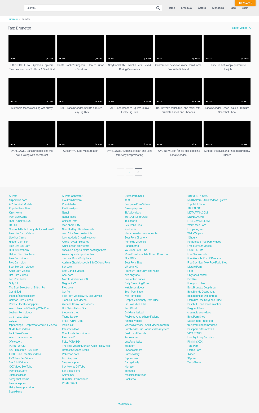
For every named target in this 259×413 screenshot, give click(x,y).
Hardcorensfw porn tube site (141, 233)
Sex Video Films (71, 370)
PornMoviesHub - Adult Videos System (147, 329)
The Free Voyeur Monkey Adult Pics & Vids (86, 345)
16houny (192, 237)
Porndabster (69, 204)
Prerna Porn (194, 350)
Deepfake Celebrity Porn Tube (142, 300)
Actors (202, 8)
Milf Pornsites (133, 295)
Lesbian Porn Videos (21, 312)
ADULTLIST (193, 208)
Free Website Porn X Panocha (204, 258)
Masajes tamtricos (135, 375)
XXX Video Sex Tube (20, 366)
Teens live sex (70, 316)
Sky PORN (131, 258)
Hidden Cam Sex (18, 241)
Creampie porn (133, 208)
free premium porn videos (202, 325)
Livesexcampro (133, 350)
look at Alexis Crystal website (78, 237)
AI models (218, 8)
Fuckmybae (131, 337)
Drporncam (131, 358)
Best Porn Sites (133, 262)
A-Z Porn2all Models (20, 204)
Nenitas (129, 366)
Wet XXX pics (195, 233)
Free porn (67, 287)
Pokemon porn (70, 354)
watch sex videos (134, 287)
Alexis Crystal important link (78, 254)
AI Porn (13, 196)
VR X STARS (194, 333)
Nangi (65, 212)
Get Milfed (15, 291)
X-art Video (131, 229)
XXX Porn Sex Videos (21, 358)
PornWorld (131, 308)
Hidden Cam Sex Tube (21, 254)
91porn (191, 358)
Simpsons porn (71, 362)
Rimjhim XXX (195, 341)
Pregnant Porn (195, 308)
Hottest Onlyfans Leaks (75, 350)
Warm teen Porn (196, 225)
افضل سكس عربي (19, 316)
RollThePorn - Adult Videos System (207, 200)
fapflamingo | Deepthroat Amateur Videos (33, 325)
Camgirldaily (132, 362)
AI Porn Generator (72, 196)
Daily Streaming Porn (137, 283)
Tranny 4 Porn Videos (74, 300)
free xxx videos (70, 329)
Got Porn (67, 291)
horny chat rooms (19, 379)
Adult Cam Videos (19, 271)
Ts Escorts (131, 221)
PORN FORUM (17, 345)
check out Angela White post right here (84, 250)
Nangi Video (69, 216)
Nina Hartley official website (78, 229)
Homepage (13, 19)
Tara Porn (193, 345)
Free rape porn (17, 383)
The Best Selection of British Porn (28, 287)
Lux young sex (195, 229)
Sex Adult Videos (18, 362)
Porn (190, 271)
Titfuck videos (133, 212)
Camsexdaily (132, 354)
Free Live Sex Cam (19, 246)
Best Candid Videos (73, 271)
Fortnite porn (69, 358)
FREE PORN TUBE (72, 320)
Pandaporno (132, 246)
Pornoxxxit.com (18, 370)
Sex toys (67, 266)
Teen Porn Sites (134, 291)
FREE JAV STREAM (198, 221)
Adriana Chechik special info (78, 262)
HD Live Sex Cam (19, 250)
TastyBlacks (194, 362)
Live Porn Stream (72, 200)
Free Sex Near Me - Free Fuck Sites (207, 262)
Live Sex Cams (17, 237)
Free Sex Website (197, 254)
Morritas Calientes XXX (75, 279)
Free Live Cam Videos (21, 233)
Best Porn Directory (136, 237)
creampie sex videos (199, 312)
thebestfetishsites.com (22, 295)
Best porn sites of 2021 (200, 329)
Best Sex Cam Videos (21, 266)
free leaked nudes (135, 279)
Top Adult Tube (196, 204)
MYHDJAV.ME (195, 216)
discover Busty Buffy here (76, 258)
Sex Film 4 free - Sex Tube (23, 350)
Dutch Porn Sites (134, 196)
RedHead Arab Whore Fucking (142, 316)
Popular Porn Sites (19, 208)
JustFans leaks (17, 375)
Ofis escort (15, 341)
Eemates (130, 370)
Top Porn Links (17, 279)
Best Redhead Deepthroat (202, 295)
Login (245, 8)
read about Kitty (71, 225)
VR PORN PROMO (197, 196)
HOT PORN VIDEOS (20, 221)
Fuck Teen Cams (18, 333)
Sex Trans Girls (133, 225)
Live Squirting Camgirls (200, 337)
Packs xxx (130, 379)
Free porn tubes (196, 283)
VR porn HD (131, 266)
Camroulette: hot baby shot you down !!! (31, 229)
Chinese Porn (69, 221)
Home (171, 8)
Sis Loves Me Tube (135, 304)
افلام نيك (13, 320)
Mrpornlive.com (18, 200)
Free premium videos (199, 246)
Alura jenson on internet (75, 246)
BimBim (192, 279)
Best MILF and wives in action (204, 304)
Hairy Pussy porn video (22, 387)
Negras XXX (69, 283)
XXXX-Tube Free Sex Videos (25, 354)
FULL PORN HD (71, 341)
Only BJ (13, 283)
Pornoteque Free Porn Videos (204, 241)
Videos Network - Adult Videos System (147, 325)
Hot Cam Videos (18, 275)
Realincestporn (70, 208)
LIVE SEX (186, 8)
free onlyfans (132, 275)
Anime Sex (68, 375)
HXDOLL (14, 225)
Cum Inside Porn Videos (76, 333)
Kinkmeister (16, 212)
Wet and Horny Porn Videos (78, 304)
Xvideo (191, 354)
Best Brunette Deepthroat (201, 287)
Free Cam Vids (17, 262)
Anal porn (67, 275)
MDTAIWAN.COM (197, 212)
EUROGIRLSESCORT (136, 216)
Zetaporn (130, 345)
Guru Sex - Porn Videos (75, 379)
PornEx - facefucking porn (23, 304)
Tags (233, 8)
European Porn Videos (137, 204)
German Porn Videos (21, 300)
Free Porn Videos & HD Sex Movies (82, 295)
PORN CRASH (70, 383)
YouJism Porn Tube (136, 250)
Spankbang (15, 391)
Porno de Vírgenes (135, 241)
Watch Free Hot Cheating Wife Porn (29, 308)
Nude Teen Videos (19, 329)
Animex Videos (133, 320)
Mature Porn (194, 266)
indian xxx (67, 325)
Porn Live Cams (18, 216)
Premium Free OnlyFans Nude (142, 271)
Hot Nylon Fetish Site (74, 308)
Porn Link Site (195, 250)
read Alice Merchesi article (77, 233)
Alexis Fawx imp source (75, 241)
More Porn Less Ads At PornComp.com (147, 254)
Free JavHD (68, 337)
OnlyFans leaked (134, 312)
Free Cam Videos (19, 258)
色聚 (127, 200)
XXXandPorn (102, 262)
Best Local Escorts (135, 333)
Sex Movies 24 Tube (73, 366)
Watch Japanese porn (21, 337)
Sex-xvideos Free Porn (200, 320)
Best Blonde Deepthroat (201, 291)
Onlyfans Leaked (197, 275)
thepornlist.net (70, 312)
